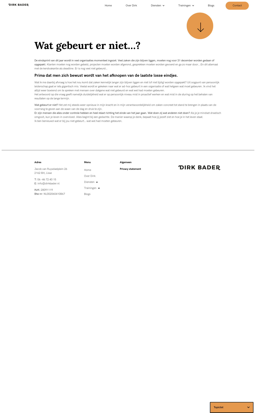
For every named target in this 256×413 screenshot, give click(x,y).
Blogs (211, 5)
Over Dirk (131, 5)
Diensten (157, 5)
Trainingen (186, 5)
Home (108, 5)
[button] (248, 407)
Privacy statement (130, 169)
